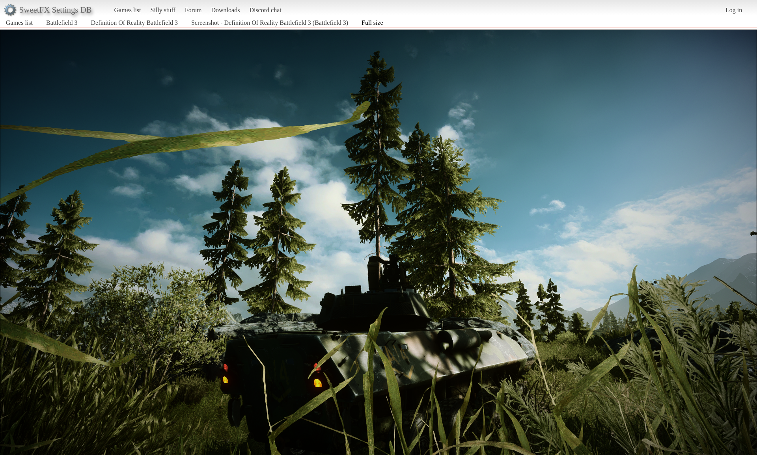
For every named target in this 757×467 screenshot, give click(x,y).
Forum (193, 10)
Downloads (225, 10)
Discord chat (265, 10)
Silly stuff (163, 10)
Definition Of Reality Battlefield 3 (134, 22)
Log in (733, 10)
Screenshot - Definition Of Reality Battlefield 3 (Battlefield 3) (269, 22)
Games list (127, 10)
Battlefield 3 (62, 22)
